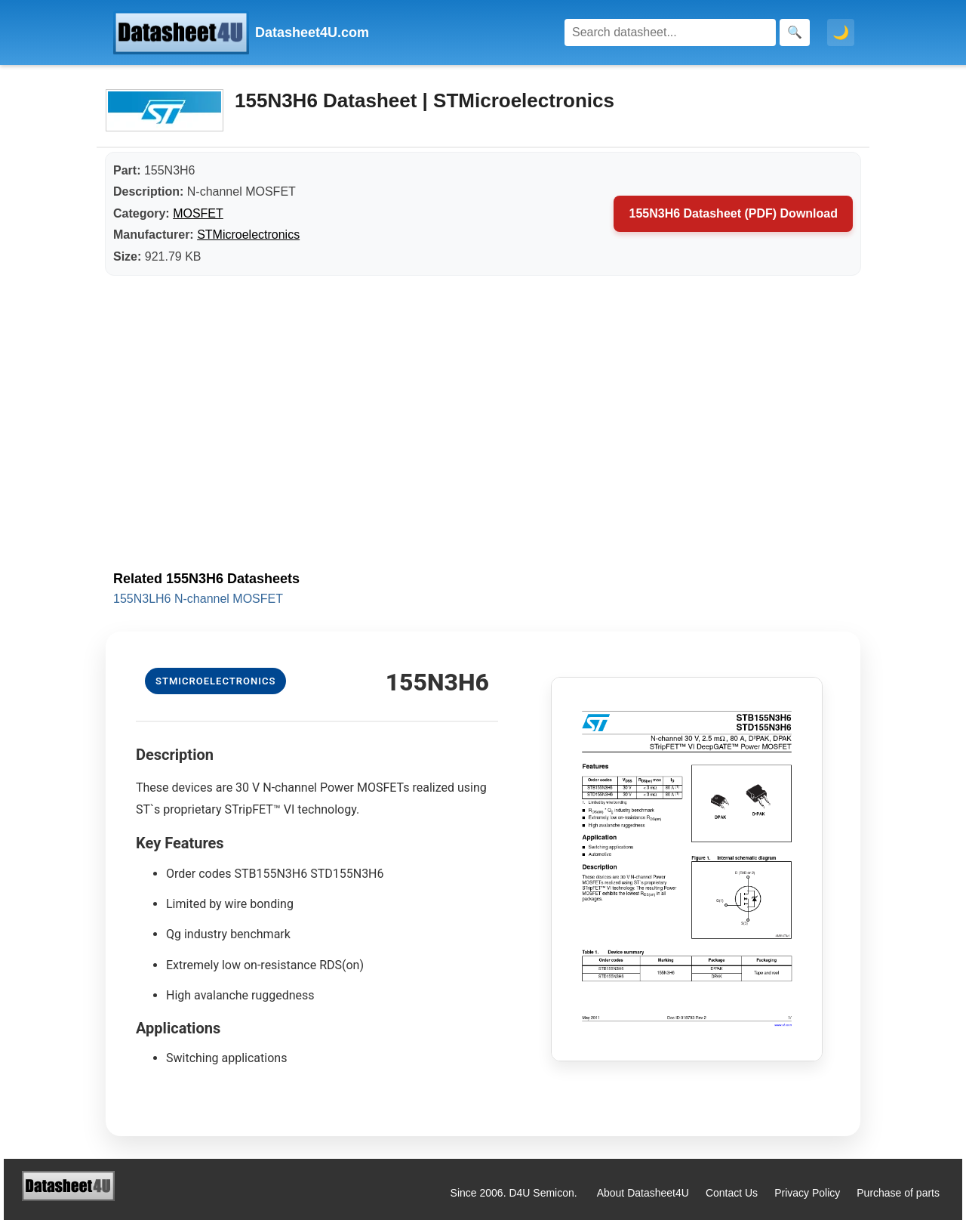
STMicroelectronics (248, 234)
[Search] (670, 32)
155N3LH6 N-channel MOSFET (198, 598)
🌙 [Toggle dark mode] (840, 32)
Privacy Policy (807, 1193)
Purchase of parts (898, 1193)
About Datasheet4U (643, 1193)
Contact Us (732, 1193)
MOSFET (198, 213)
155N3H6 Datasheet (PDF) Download (733, 213)
